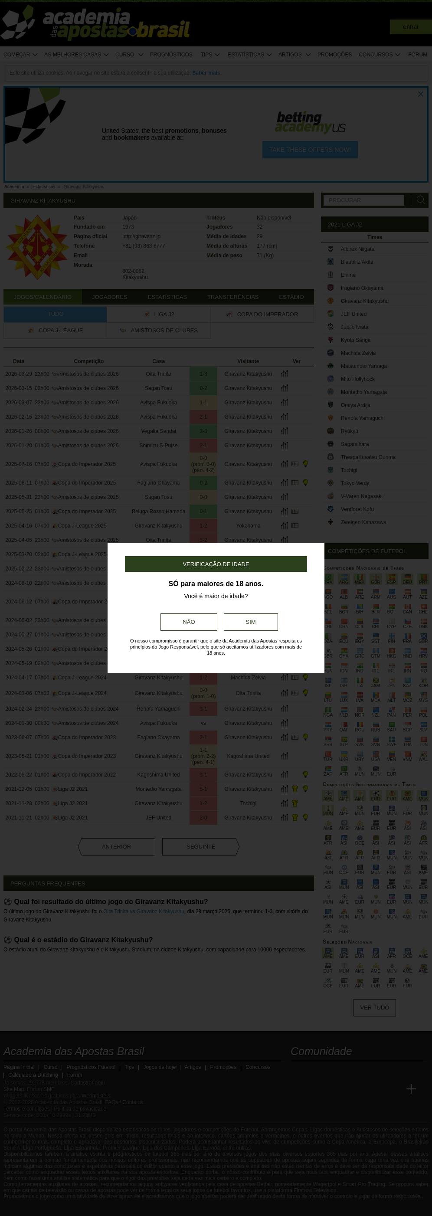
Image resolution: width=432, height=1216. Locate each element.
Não (189, 622)
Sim (251, 622)
